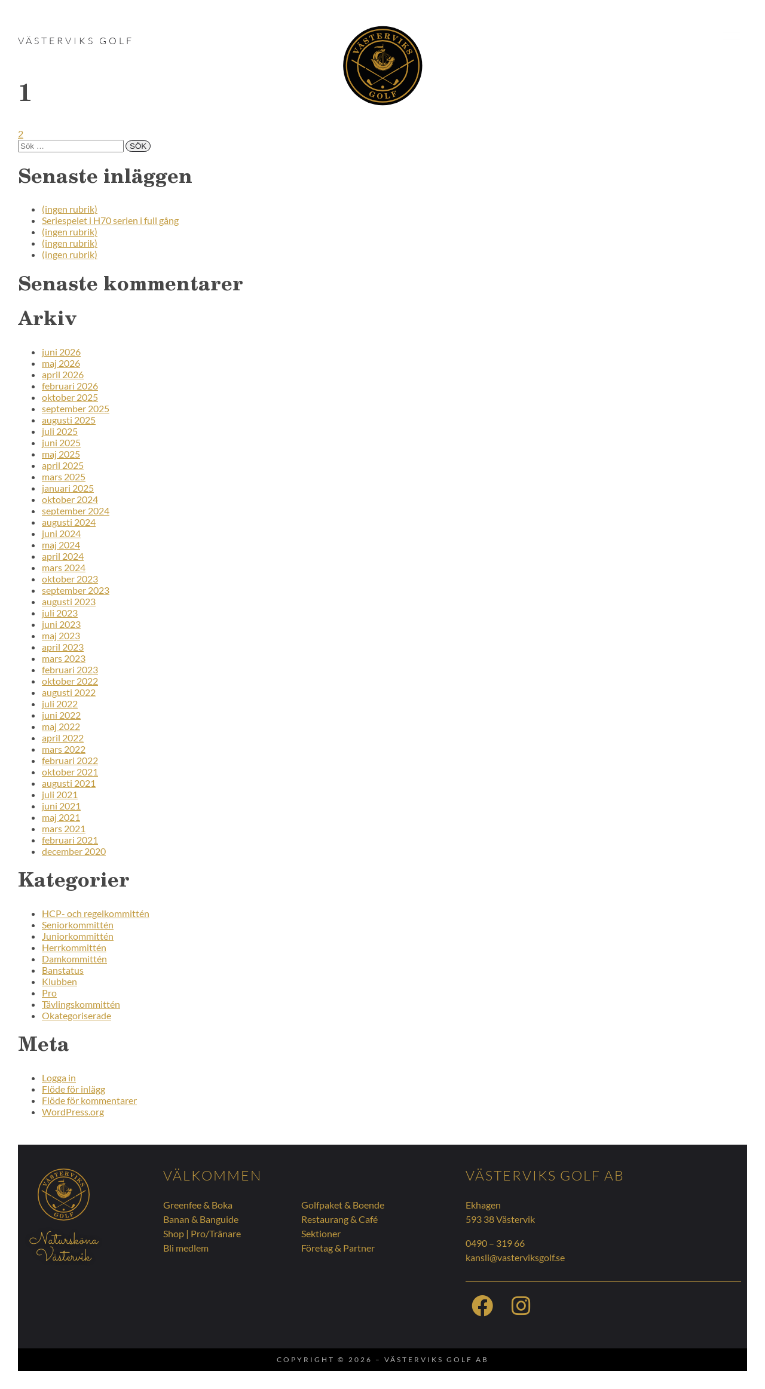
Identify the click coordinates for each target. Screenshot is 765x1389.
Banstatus (63, 970)
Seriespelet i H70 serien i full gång (110, 220)
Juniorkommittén (78, 936)
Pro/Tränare (216, 1233)
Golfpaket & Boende (342, 1204)
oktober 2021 (70, 771)
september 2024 (75, 510)
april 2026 (63, 374)
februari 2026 (70, 385)
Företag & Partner (338, 1247)
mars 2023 (63, 658)
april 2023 (63, 646)
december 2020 (74, 851)
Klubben (59, 981)
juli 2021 (60, 794)
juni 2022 (61, 714)
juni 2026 (61, 351)
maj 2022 (61, 726)
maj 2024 (61, 544)
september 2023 (75, 590)
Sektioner (321, 1233)
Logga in (59, 1077)
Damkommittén (74, 958)
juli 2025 (60, 431)
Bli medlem (186, 1247)
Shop (173, 1233)
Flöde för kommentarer (89, 1100)
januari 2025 (68, 487)
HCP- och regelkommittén (95, 913)
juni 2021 (61, 805)
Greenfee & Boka (197, 1204)
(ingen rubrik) (69, 208)
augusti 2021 (69, 783)
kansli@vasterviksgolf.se (515, 1257)
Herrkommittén (74, 947)
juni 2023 (61, 624)
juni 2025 (61, 442)
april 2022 (63, 737)
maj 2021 (61, 817)
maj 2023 (61, 635)
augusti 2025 (69, 419)
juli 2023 (60, 612)
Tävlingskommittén (81, 1004)
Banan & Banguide (200, 1219)
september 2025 (75, 408)
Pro (49, 992)
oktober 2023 (70, 578)
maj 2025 (61, 453)
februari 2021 (70, 839)
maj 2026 (61, 363)
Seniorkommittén (78, 924)
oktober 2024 (70, 499)
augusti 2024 (69, 522)
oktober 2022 (70, 680)
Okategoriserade (76, 1015)
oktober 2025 (70, 397)
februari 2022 (70, 760)
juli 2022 (60, 703)
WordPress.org (73, 1111)
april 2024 (63, 556)
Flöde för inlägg (73, 1088)
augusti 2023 (69, 601)
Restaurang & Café (339, 1219)
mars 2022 (63, 749)
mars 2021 (63, 828)
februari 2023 (70, 669)
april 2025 (63, 465)
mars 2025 (63, 476)
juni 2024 (61, 533)
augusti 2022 (69, 692)
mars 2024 (63, 567)
